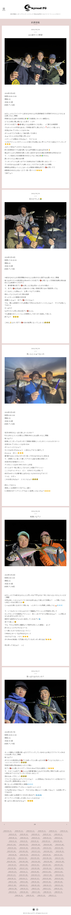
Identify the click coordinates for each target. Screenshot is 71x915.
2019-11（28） (24, 881)
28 (35, 824)
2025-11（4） (64, 831)
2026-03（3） (19, 831)
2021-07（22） (24, 868)
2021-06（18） (36, 868)
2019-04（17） (47, 885)
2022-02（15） (60, 861)
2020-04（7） (23, 878)
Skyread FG (31, 913)
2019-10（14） (36, 881)
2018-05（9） (59, 892)
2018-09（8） (13, 892)
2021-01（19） (35, 871)
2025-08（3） (36, 834)
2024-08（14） (58, 841)
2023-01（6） (47, 854)
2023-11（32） (47, 847)
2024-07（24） (11, 844)
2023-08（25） (23, 851)
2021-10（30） (47, 864)
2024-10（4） (35, 841)
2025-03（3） (36, 837)
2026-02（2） (31, 831)
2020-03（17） (35, 878)
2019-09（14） (47, 881)
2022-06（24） (11, 861)
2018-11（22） (47, 888)
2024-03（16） (60, 844)
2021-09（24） (59, 864)
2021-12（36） (24, 864)
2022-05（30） (24, 861)
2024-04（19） (48, 844)
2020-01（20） (59, 878)
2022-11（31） (11, 858)
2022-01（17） (12, 864)
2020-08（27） (35, 875)
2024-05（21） (36, 844)
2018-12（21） (36, 888)
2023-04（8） (13, 854)
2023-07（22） (36, 851)
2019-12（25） (13, 881)
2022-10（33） (23, 858)
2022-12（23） (58, 854)
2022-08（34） (47, 858)
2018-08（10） (24, 892)
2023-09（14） (11, 851)
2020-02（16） (47, 878)
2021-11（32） (36, 864)
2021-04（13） (59, 868)
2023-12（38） (36, 847)
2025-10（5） (13, 834)
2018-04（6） (19, 895)
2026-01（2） (42, 831)
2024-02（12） (12, 847)
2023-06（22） (48, 851)
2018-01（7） (53, 895)
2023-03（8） (24, 854)
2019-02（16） (13, 888)
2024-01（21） (24, 847)
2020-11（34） (59, 871)
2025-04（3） (24, 837)
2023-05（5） (60, 851)
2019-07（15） (12, 885)
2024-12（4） (13, 841)
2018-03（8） (30, 895)
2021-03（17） (13, 871)
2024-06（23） (24, 844)
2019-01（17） (24, 888)
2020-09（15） (23, 875)
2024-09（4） (46, 841)
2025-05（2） (13, 837)
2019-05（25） (35, 885)
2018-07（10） (36, 892)
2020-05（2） (12, 878)
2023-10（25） (59, 847)
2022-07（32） (59, 858)
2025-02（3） (47, 837)
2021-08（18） (12, 868)
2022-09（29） (35, 858)
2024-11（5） (24, 841)
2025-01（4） (59, 837)
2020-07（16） (48, 875)
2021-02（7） (24, 871)
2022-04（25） (36, 861)
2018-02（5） (42, 895)
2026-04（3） (8, 831)
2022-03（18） (48, 861)
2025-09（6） (24, 834)
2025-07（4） (47, 834)
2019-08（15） (59, 881)
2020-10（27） (11, 875)
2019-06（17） (24, 885)
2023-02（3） (36, 854)
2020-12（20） (47, 871)
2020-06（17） (59, 875)
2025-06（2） (58, 834)
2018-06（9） (48, 892)
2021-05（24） (47, 868)
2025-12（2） (53, 831)
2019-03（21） (59, 885)
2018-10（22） (58, 888)
